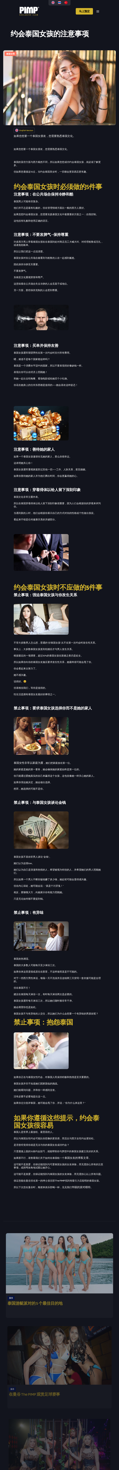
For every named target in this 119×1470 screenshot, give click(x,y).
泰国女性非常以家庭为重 (28, 762)
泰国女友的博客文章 (76, 1157)
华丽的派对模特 (81, 1187)
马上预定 (84, 11)
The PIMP (60, 1180)
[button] (97, 11)
